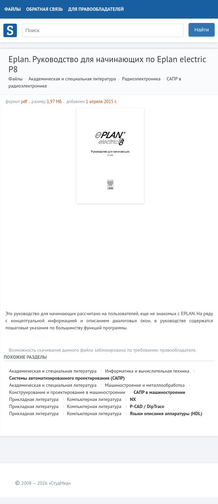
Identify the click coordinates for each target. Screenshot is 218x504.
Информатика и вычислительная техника (147, 371)
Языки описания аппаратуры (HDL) (166, 413)
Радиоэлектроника (141, 79)
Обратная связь (44, 9)
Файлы (12, 9)
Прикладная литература (33, 399)
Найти (201, 29)
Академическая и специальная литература (72, 79)
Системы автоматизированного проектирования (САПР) (67, 378)
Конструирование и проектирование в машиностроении (67, 392)
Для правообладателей (96, 9)
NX (133, 399)
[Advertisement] (109, 254)
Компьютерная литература (94, 399)
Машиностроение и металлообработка (145, 385)
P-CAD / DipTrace (147, 406)
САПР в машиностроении (159, 392)
